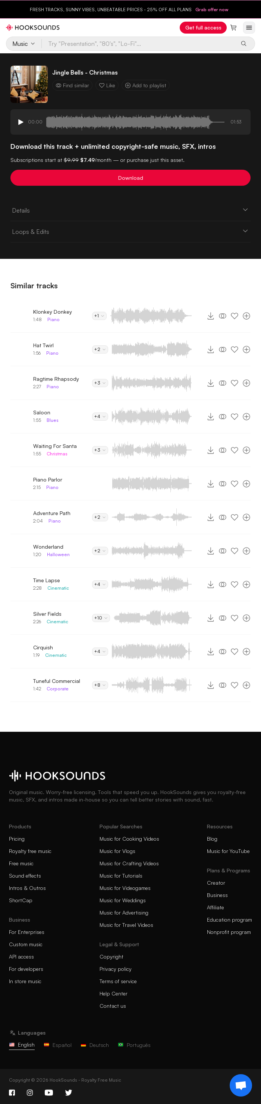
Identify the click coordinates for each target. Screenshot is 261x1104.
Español (58, 1045)
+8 (100, 685)
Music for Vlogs (117, 851)
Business (217, 895)
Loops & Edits (130, 231)
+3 (100, 383)
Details (130, 210)
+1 (99, 316)
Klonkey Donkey (52, 311)
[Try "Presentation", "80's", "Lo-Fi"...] (138, 43)
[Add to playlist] (246, 316)
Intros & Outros (27, 888)
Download (130, 178)
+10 (101, 618)
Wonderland (48, 546)
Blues (53, 420)
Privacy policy (116, 969)
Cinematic (58, 588)
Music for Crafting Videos (129, 863)
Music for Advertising (124, 912)
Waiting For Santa (55, 446)
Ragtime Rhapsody (56, 379)
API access (21, 956)
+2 (100, 349)
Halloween (58, 554)
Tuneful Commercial (56, 681)
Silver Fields (47, 614)
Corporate (58, 688)
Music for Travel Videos (126, 925)
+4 (100, 416)
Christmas (57, 454)
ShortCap (20, 900)
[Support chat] (241, 1085)
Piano (53, 319)
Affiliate (215, 907)
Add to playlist (145, 85)
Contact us (113, 1006)
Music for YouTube (228, 851)
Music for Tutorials (121, 875)
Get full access (203, 27)
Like (107, 85)
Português (134, 1045)
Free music (21, 863)
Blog (212, 838)
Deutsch (95, 1045)
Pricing (17, 838)
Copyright (111, 956)
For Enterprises (26, 932)
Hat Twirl (43, 345)
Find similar (72, 85)
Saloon (41, 412)
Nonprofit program (229, 932)
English (22, 1044)
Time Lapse (46, 580)
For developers (26, 969)
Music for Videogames (125, 888)
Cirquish (43, 647)
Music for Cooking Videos (129, 838)
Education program (229, 919)
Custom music (26, 944)
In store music (25, 981)
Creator (216, 882)
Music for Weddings (123, 900)
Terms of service (118, 981)
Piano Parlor (47, 479)
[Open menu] (249, 28)
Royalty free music (30, 851)
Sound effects (25, 875)
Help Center (114, 993)
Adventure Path (51, 513)
